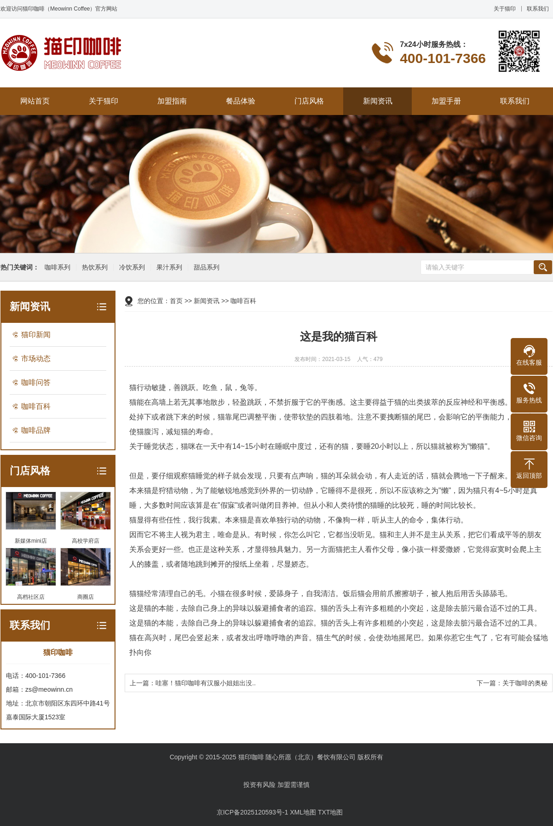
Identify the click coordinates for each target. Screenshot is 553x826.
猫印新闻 (36, 334)
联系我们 (538, 9)
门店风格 (309, 101)
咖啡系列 (56, 267)
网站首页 (35, 101)
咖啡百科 (36, 406)
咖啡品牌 (36, 430)
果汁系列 (168, 267)
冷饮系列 (131, 267)
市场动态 (36, 358)
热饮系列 (93, 267)
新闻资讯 (377, 101)
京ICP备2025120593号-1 (252, 812)
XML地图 (303, 812)
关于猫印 (505, 9)
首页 (176, 300)
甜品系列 (205, 267)
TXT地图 (330, 812)
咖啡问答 (36, 382)
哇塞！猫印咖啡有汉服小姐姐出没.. (206, 683)
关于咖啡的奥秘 (524, 683)
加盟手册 (446, 101)
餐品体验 (240, 101)
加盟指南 (172, 101)
